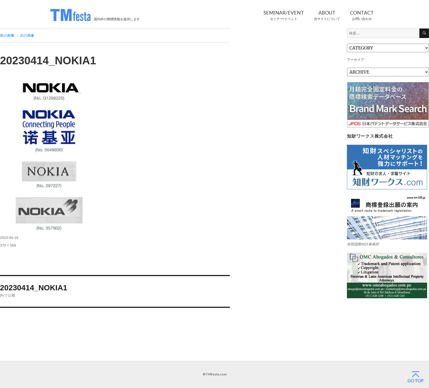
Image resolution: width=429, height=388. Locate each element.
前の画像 (7, 35)
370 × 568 (8, 245)
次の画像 (27, 35)
